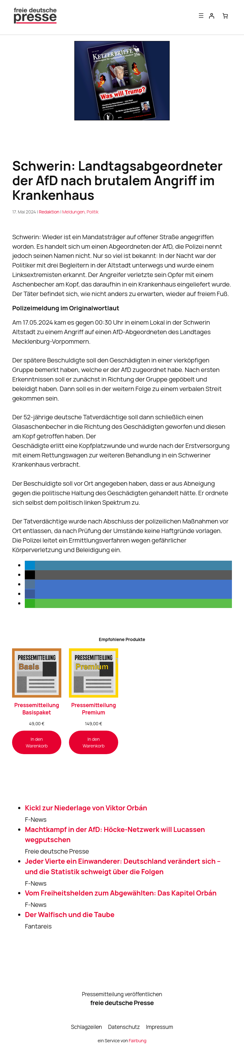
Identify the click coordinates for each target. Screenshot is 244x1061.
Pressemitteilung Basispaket (36, 708)
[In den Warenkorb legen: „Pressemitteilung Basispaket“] (36, 742)
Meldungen (73, 212)
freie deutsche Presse (122, 1003)
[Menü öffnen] (201, 15)
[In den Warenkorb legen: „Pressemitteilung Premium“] (93, 742)
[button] (30, 565)
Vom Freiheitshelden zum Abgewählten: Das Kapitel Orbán (120, 893)
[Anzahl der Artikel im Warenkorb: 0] (225, 15)
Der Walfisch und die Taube (69, 914)
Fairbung (137, 1040)
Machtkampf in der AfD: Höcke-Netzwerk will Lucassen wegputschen (115, 835)
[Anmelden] (211, 15)
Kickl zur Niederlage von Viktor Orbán (86, 808)
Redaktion (49, 212)
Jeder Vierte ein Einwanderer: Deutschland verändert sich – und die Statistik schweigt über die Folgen (122, 866)
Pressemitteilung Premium (93, 708)
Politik (92, 212)
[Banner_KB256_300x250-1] (122, 118)
